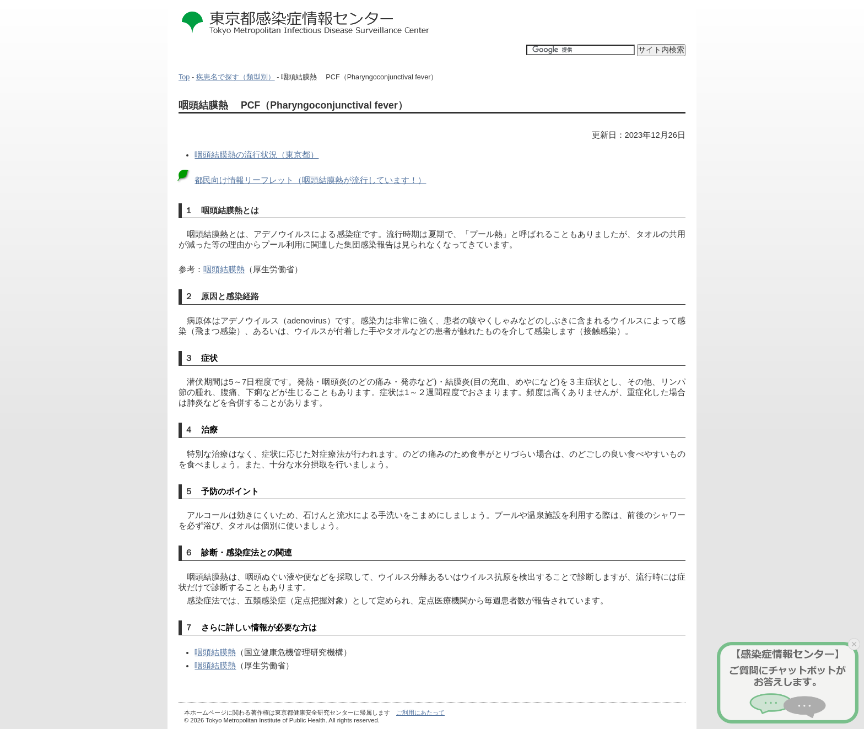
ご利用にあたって (420, 712)
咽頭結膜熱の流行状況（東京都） (256, 154)
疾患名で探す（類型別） (235, 77)
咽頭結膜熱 (224, 269)
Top (184, 77)
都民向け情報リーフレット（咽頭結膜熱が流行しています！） (310, 180)
